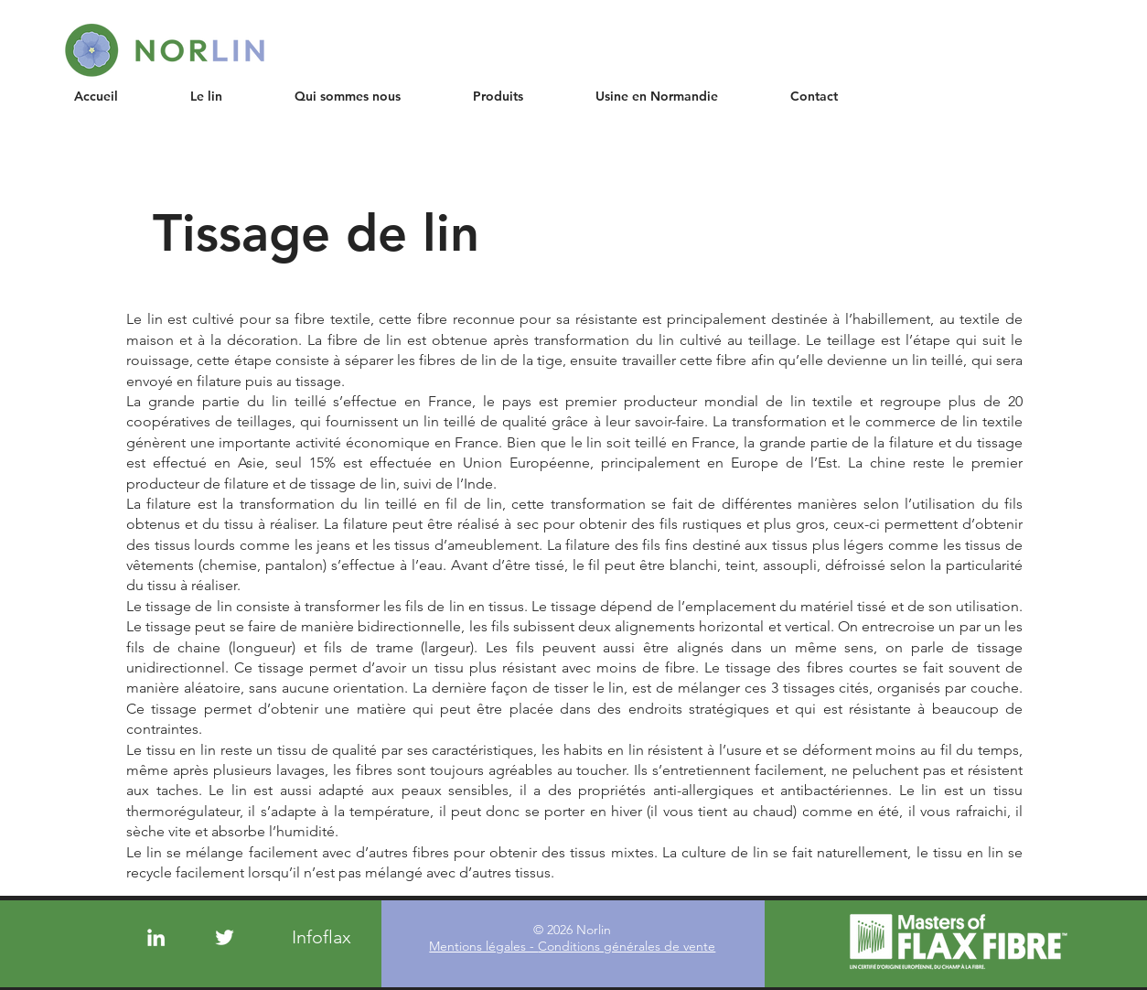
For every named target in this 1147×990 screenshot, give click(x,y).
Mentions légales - (483, 946)
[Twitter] (224, 937)
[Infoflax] (322, 937)
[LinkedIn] (156, 937)
